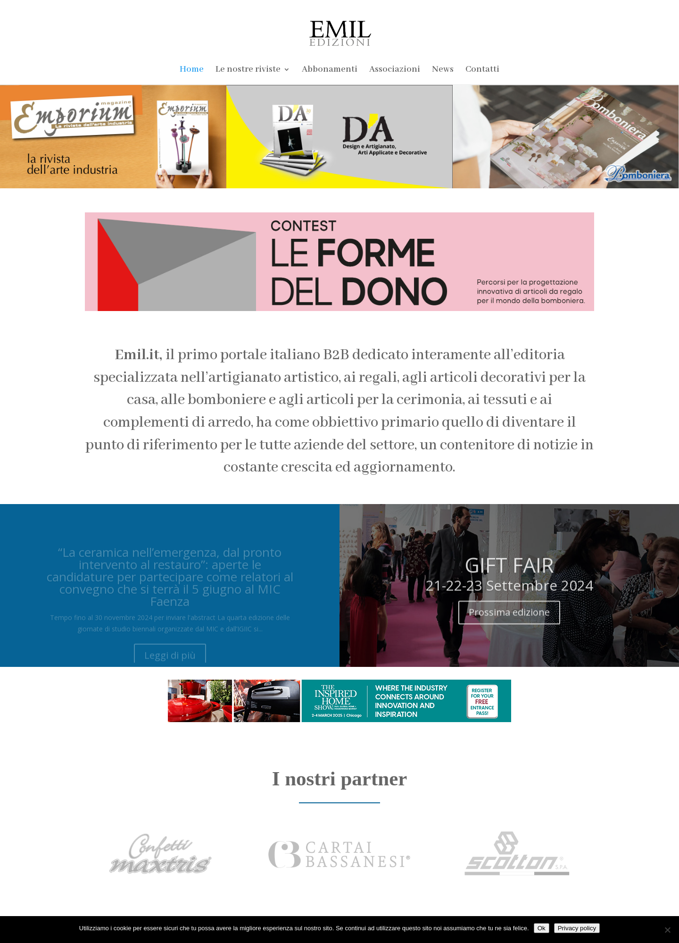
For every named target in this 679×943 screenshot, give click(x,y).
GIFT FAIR (509, 572)
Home (192, 70)
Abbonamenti (329, 70)
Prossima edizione (509, 619)
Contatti (482, 70)
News (443, 70)
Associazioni (394, 70)
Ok (542, 928)
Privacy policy (577, 928)
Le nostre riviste (248, 70)
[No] (667, 930)
